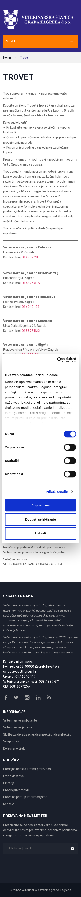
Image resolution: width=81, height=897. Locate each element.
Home (7, 57)
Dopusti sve (40, 505)
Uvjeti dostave (13, 776)
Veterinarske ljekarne (17, 727)
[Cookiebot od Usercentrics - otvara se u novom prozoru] (57, 360)
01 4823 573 (31, 283)
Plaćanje (9, 783)
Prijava (73, 848)
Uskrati (40, 533)
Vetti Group (20, 642)
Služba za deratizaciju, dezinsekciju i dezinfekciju (37, 734)
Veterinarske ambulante (20, 720)
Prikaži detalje (57, 491)
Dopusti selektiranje (40, 519)
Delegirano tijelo (14, 748)
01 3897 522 (31, 331)
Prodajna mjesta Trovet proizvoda (27, 769)
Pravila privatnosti (16, 790)
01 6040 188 (30, 307)
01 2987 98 (30, 257)
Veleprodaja (11, 741)
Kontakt (9, 804)
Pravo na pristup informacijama (25, 797)
